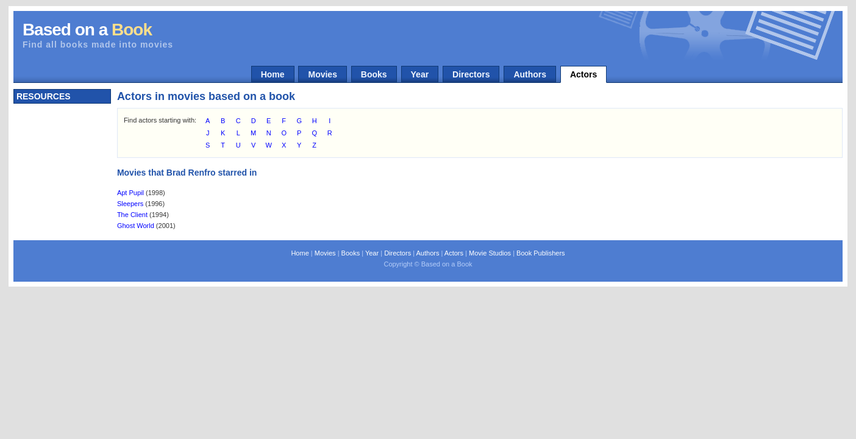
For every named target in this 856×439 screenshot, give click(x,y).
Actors (583, 74)
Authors (529, 74)
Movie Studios (490, 253)
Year (420, 74)
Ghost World (135, 225)
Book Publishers (540, 253)
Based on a (87, 29)
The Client (132, 214)
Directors (471, 74)
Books (374, 74)
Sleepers (130, 203)
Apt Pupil (130, 192)
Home (273, 74)
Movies (322, 74)
